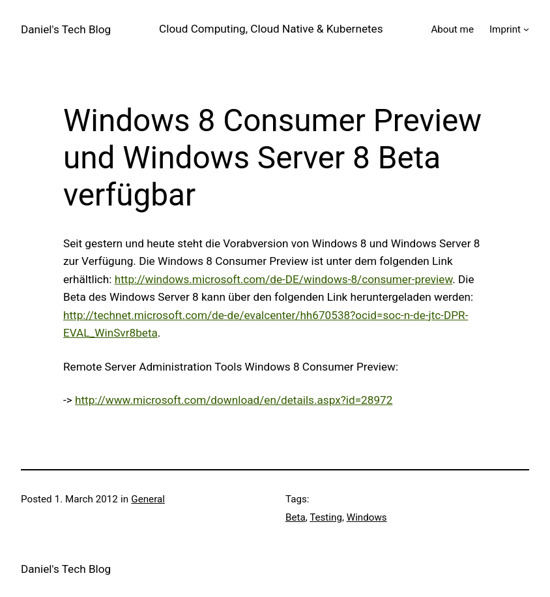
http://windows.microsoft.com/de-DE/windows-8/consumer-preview (284, 279)
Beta (295, 517)
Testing (326, 517)
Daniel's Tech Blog (66, 29)
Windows (367, 517)
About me (452, 29)
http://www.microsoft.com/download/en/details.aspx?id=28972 (233, 399)
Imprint (505, 29)
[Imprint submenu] (526, 29)
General (148, 499)
